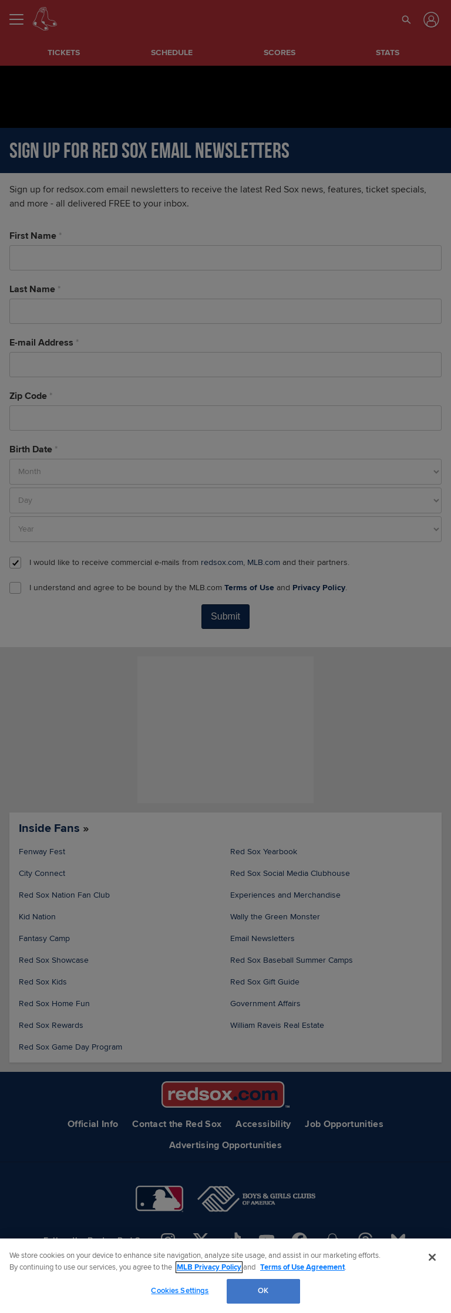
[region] (225, 1275)
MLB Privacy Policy (209, 1267)
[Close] (432, 1257)
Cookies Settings (179, 1290)
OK (263, 1290)
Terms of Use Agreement (302, 1267)
